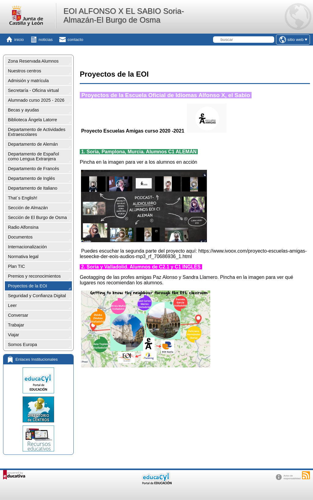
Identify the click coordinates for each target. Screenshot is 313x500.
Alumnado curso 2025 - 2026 (36, 100)
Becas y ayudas (23, 110)
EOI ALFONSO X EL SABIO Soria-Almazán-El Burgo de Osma (123, 15)
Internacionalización (27, 246)
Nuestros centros (24, 70)
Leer (12, 305)
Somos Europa (22, 344)
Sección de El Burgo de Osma (37, 217)
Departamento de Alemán (33, 144)
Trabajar (16, 325)
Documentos (20, 237)
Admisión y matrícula (28, 80)
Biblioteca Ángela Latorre (32, 119)
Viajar (13, 334)
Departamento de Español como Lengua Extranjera (33, 156)
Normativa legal (23, 256)
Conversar (18, 315)
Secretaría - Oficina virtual (33, 90)
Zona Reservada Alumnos (33, 61)
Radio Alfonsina (23, 227)
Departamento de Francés (33, 168)
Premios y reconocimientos (34, 276)
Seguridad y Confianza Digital (37, 295)
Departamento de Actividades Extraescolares (36, 132)
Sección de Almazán (28, 207)
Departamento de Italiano (32, 188)
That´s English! (22, 197)
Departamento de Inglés (31, 178)
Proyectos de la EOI (27, 285)
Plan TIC (16, 266)
